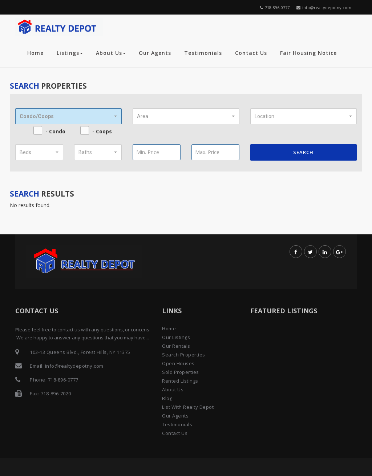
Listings (70, 52)
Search (303, 152)
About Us (111, 52)
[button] (68, 116)
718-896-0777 (275, 7)
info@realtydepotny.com (323, 7)
